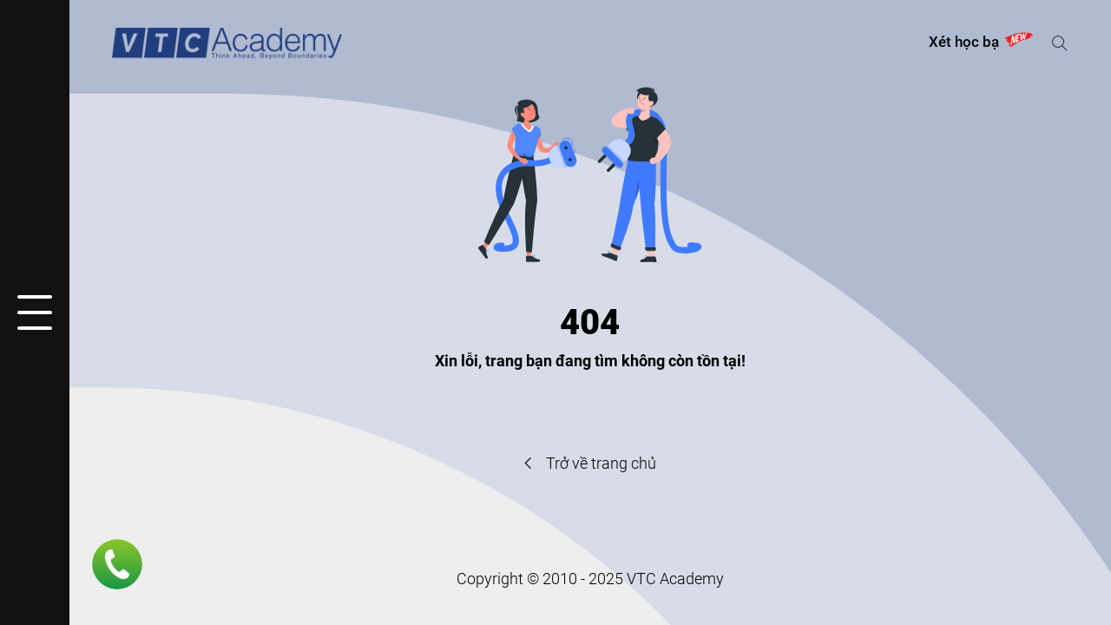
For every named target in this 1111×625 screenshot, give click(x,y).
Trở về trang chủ (590, 463)
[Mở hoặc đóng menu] (34, 312)
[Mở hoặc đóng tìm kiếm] (1059, 43)
